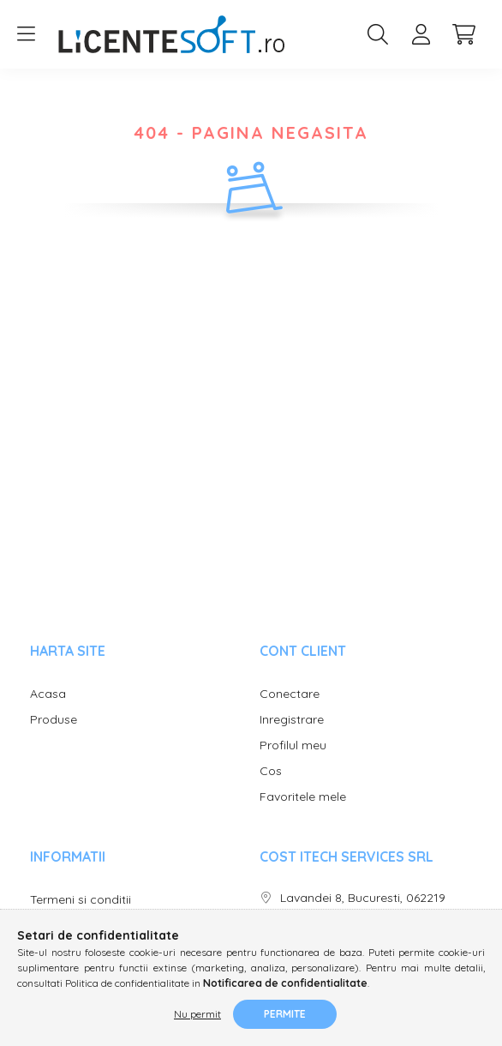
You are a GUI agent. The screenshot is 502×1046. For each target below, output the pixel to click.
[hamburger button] (26, 34)
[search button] (378, 34)
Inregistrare (292, 719)
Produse (53, 719)
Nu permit (197, 1013)
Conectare (290, 694)
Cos (271, 771)
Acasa (48, 694)
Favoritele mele (303, 797)
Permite (285, 1013)
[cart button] (463, 34)
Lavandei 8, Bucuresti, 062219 (362, 898)
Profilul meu (293, 745)
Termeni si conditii (80, 900)
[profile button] (420, 34)
